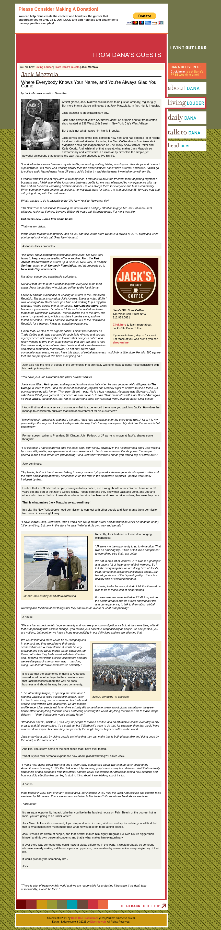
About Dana (173, 95)
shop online (121, 342)
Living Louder (44, 67)
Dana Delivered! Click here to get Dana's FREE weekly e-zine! (184, 84)
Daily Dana (172, 125)
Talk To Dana (173, 140)
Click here (119, 324)
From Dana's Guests (67, 67)
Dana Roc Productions (84, 918)
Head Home (173, 155)
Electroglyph (98, 921)
